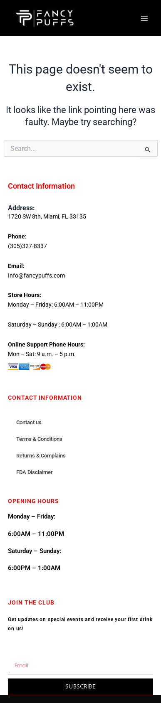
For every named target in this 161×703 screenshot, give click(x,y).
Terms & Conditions (39, 439)
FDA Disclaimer (34, 472)
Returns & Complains (41, 455)
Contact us (29, 422)
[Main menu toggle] (144, 18)
